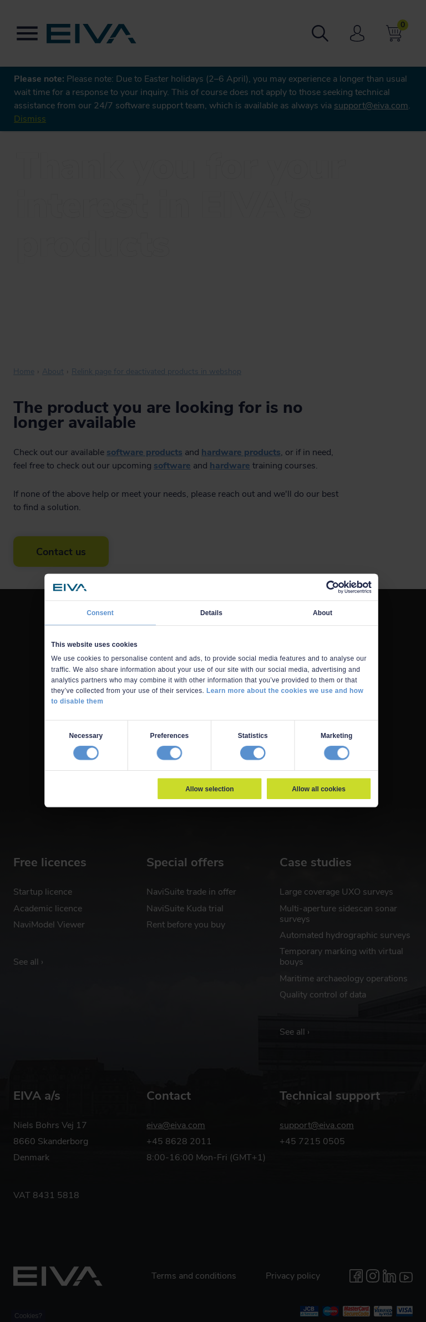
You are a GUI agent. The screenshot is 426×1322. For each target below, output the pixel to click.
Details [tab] (211, 612)
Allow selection (209, 788)
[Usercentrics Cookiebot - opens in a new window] (333, 586)
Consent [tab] (100, 612)
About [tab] (322, 612)
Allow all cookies (319, 788)
